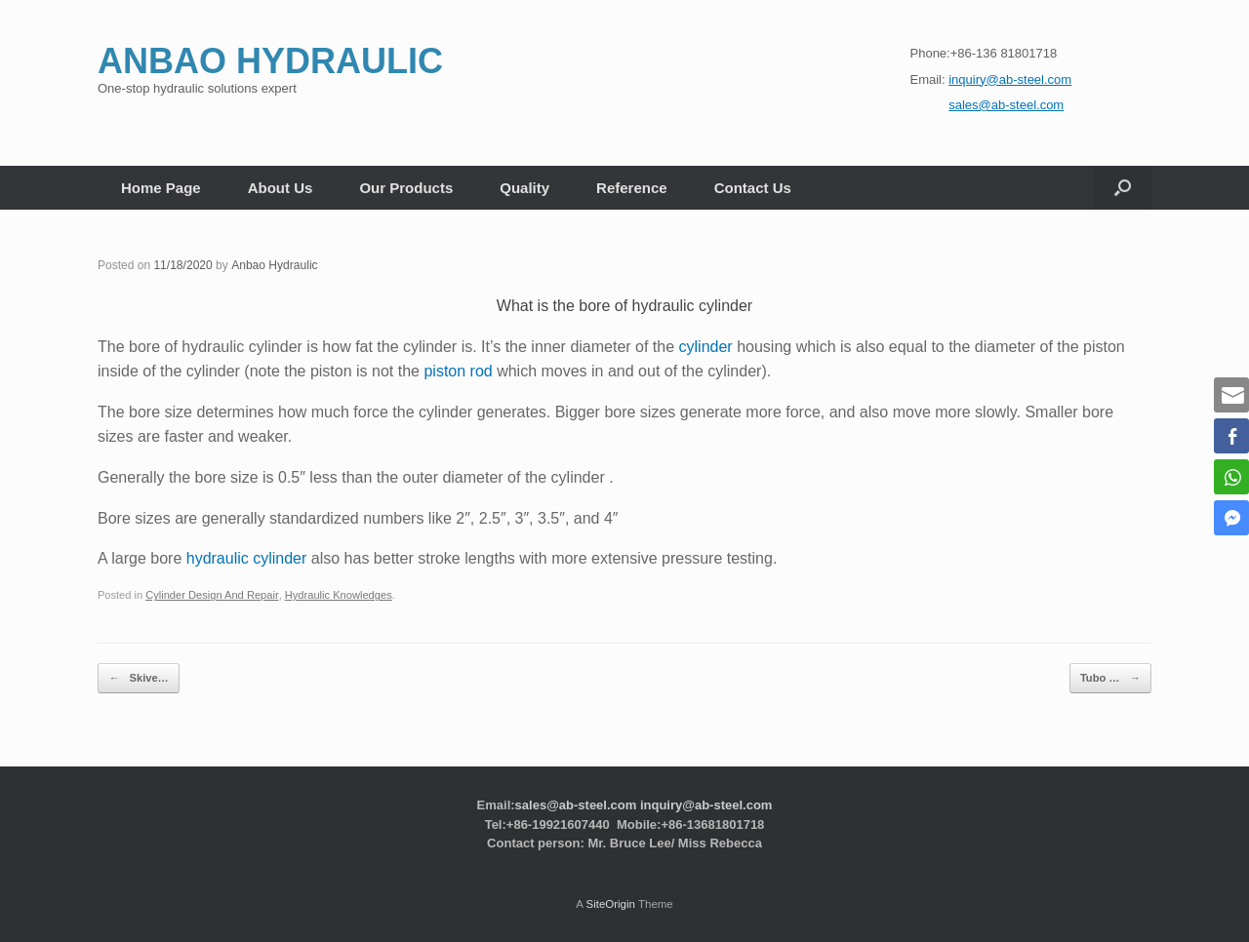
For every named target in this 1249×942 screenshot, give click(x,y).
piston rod (457, 371)
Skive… (138, 678)
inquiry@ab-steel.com (706, 804)
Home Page (161, 187)
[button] (1122, 188)
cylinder (706, 346)
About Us (280, 187)
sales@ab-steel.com (576, 804)
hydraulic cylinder (246, 558)
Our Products (406, 187)
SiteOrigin (610, 903)
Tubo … (1111, 678)
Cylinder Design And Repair (211, 595)
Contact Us (752, 187)
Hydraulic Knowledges (336, 595)
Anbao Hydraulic (274, 265)
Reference (631, 187)
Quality (524, 187)
